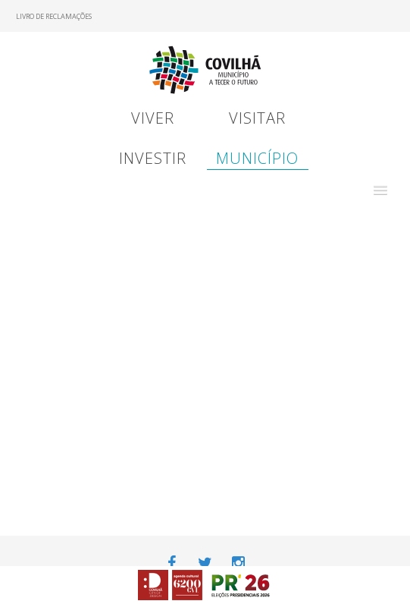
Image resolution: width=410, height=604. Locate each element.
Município (257, 158)
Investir (152, 158)
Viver (152, 118)
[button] (380, 190)
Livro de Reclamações (54, 16)
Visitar (257, 118)
